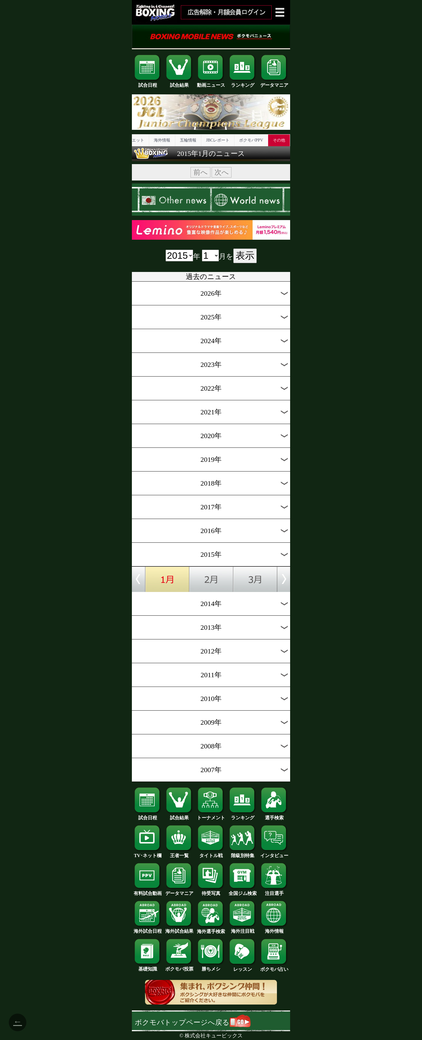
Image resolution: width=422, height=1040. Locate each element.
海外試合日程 (147, 929)
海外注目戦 (242, 929)
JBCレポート (217, 140)
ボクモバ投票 (179, 966)
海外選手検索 (211, 929)
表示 (245, 255)
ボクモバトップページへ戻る (193, 1022)
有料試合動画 (147, 891)
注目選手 (274, 891)
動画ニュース (211, 83)
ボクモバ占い (274, 967)
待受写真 (211, 891)
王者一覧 (179, 853)
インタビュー (274, 853)
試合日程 (147, 83)
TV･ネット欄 (147, 853)
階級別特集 (242, 853)
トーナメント (211, 815)
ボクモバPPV (251, 140)
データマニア (274, 83)
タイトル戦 (211, 853)
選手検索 (274, 815)
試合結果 (179, 83)
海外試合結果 (179, 929)
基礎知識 (147, 966)
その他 (279, 140)
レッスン (242, 967)
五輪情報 (188, 140)
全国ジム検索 (242, 891)
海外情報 (162, 140)
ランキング (242, 83)
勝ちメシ (211, 966)
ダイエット (134, 140)
